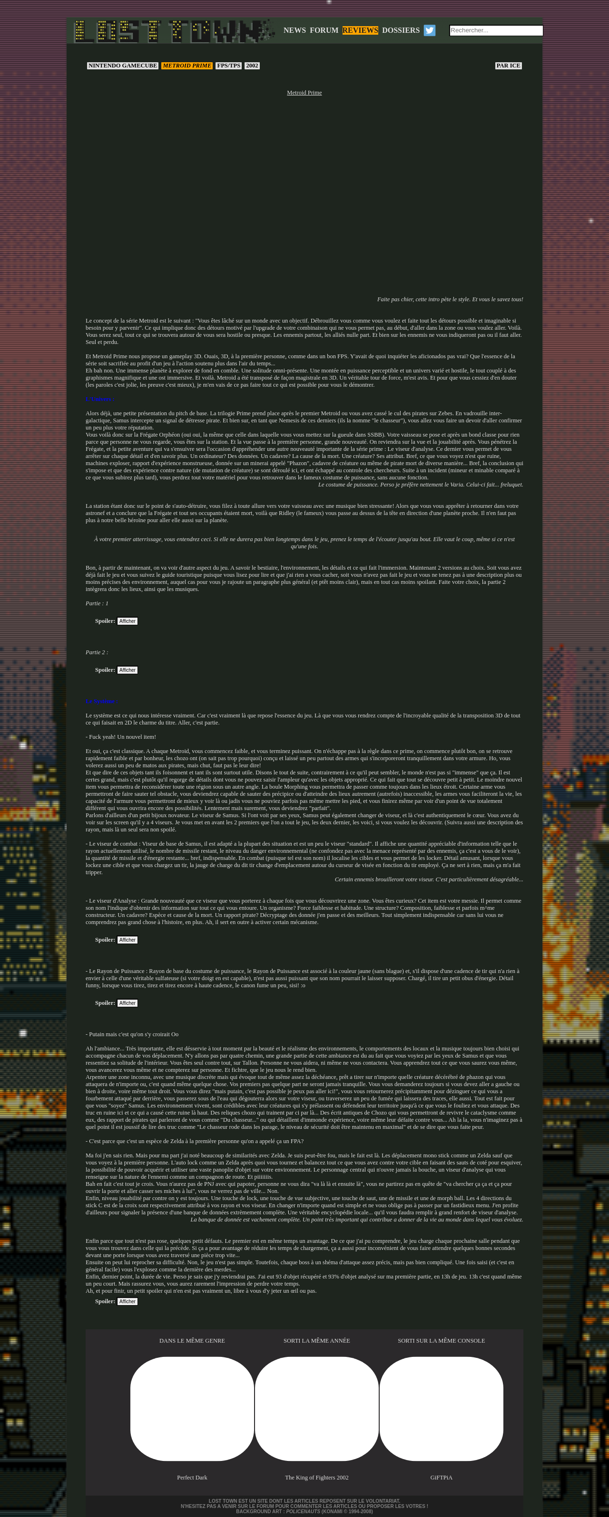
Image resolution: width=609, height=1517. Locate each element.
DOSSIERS (401, 30)
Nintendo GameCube (122, 65)
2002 (252, 65)
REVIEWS (361, 30)
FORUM (324, 30)
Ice (508, 65)
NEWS (295, 30)
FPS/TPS (229, 65)
